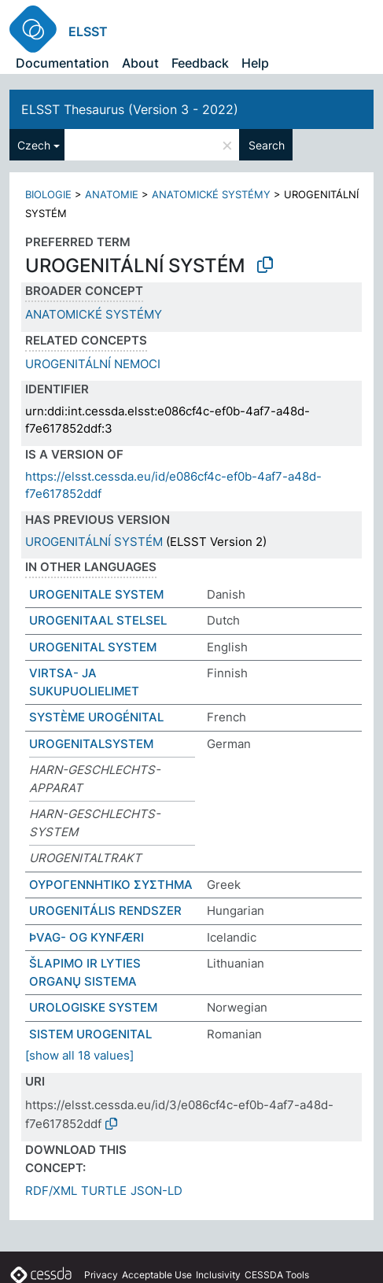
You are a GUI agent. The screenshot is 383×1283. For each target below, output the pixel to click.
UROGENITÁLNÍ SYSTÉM (94, 541)
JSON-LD (156, 1190)
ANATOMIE (111, 194)
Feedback (200, 63)
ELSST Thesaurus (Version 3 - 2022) (129, 109)
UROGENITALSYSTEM (91, 743)
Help (255, 63)
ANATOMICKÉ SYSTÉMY (211, 194)
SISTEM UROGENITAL (90, 1034)
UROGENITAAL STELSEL (98, 620)
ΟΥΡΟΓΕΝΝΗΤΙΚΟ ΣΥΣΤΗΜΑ (111, 884)
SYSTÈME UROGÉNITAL (96, 717)
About (140, 63)
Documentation (62, 63)
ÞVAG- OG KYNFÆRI (86, 937)
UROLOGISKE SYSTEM (93, 1007)
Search (267, 145)
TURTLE (104, 1190)
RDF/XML (51, 1190)
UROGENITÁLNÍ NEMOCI (92, 363)
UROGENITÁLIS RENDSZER (105, 910)
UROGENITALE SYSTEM (96, 594)
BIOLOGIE (48, 194)
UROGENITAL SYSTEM (93, 647)
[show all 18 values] (79, 1055)
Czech (33, 145)
